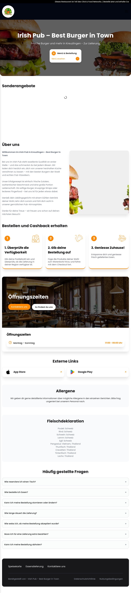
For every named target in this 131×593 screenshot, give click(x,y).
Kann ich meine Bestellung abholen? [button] (65, 545)
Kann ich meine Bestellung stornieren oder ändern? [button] (65, 503)
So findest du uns (44, 307)
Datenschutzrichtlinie (84, 578)
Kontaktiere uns (19, 306)
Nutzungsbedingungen (111, 578)
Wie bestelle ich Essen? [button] (65, 492)
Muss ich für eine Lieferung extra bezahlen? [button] (65, 534)
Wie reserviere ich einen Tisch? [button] (65, 482)
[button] (65, 56)
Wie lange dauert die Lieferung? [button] (65, 513)
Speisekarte (15, 566)
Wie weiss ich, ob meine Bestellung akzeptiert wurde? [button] (65, 524)
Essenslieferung (34, 566)
